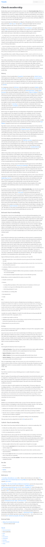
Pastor (4, 533)
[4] (7, 490)
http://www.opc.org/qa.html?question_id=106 (11, 487)
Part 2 (10, 481)
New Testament (28, 28)
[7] (31, 419)
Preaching (5, 540)
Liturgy (4, 543)
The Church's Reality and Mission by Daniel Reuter (19, 484)
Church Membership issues (14, 479)
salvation (5, 84)
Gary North (20, 192)
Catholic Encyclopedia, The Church (16, 515)
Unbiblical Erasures (29, 485)
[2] (14, 489)
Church (3, 528)
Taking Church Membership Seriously (11, 522)
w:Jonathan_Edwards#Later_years (9, 478)
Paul (6, 29)
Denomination (5, 536)
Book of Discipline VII (26, 487)
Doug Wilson (4, 484)
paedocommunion (14, 205)
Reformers (16, 87)
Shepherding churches (6, 178)
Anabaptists (15, 105)
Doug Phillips (23, 479)
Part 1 (7, 481)
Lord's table (3, 89)
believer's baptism (33, 92)
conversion (14, 104)
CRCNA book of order (28, 512)
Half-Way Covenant (27, 140)
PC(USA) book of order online (11, 500)
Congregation (5, 538)
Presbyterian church (25, 129)
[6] (23, 419)
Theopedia (3, 2)
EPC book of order (22, 500)
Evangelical (20, 76)
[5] (6, 515)
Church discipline (6, 541)
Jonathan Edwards (35, 147)
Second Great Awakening (22, 165)
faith (21, 23)
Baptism (37, 87)
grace (14, 23)
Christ (10, 23)
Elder (4, 535)
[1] (1, 489)
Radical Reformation (30, 90)
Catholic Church (37, 76)
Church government (6, 530)
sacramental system (38, 78)
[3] (30, 489)
